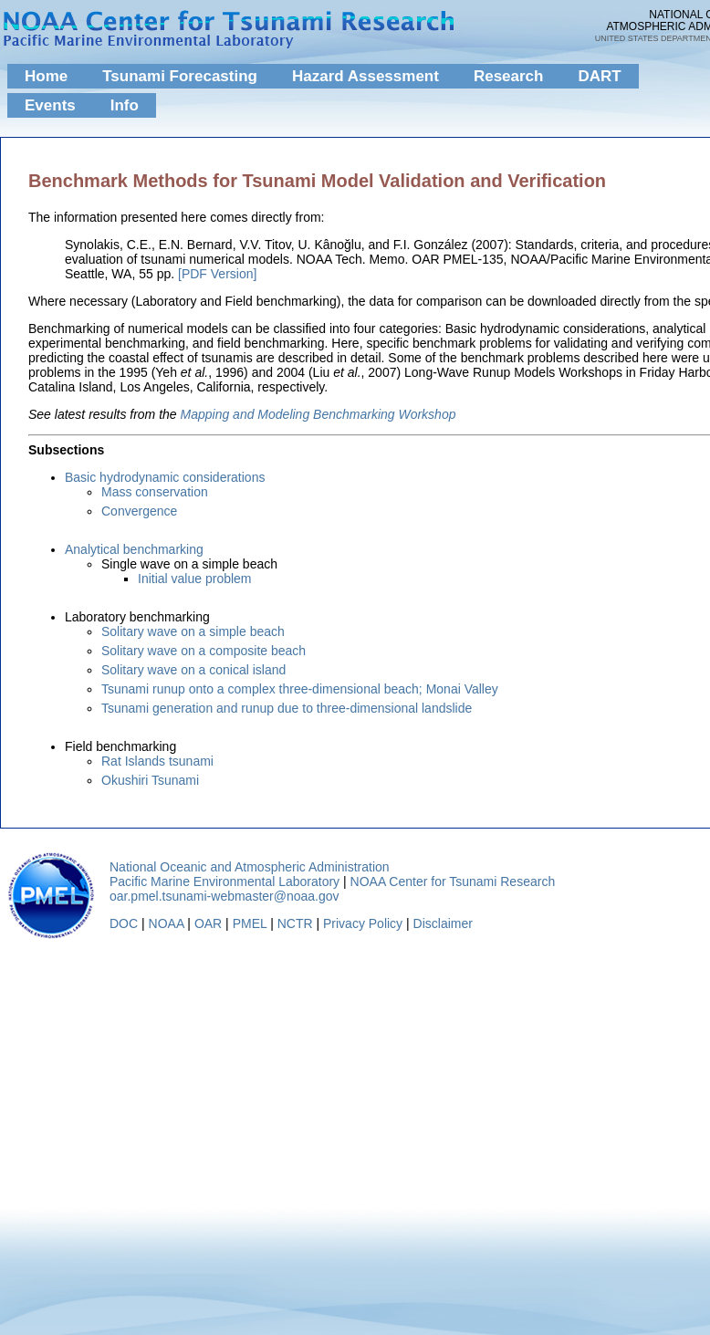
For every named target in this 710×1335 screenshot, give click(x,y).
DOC (124, 923)
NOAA (166, 923)
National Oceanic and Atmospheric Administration (250, 867)
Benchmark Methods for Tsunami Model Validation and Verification (317, 181)
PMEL (250, 923)
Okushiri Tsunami (150, 780)
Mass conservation (154, 492)
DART (599, 76)
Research (509, 76)
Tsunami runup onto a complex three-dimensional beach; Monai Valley (299, 689)
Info (124, 105)
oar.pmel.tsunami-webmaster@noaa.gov (224, 896)
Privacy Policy (362, 923)
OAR (208, 923)
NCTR (295, 923)
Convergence (139, 511)
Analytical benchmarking (134, 549)
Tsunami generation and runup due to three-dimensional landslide (286, 708)
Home (46, 76)
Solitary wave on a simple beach (193, 631)
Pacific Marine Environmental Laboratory (224, 881)
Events (50, 105)
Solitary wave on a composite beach (203, 650)
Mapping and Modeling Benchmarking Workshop (318, 414)
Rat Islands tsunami (157, 761)
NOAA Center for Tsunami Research (453, 881)
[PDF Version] (217, 273)
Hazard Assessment (365, 76)
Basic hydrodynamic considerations (165, 477)
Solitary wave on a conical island (193, 669)
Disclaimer (443, 923)
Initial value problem (195, 578)
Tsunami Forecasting (179, 76)
